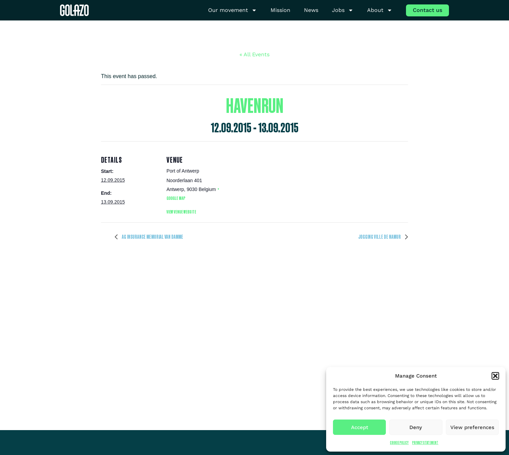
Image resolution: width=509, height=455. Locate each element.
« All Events (254, 54)
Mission (280, 10)
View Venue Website (181, 211)
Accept (359, 427)
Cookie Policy (399, 442)
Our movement (232, 10)
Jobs (342, 10)
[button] (495, 375)
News (311, 10)
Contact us (427, 10)
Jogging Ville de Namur (380, 236)
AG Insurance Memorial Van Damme (152, 236)
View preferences (472, 427)
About (379, 10)
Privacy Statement (425, 442)
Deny (415, 427)
